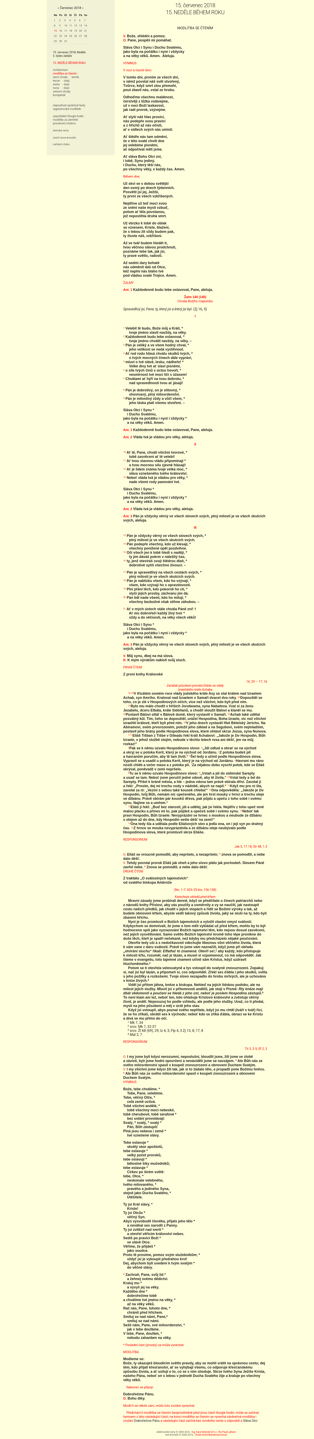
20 (80, 30)
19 (75, 30)
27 (80, 35)
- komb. (75, 77)
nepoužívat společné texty (69, 105)
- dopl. (66, 80)
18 (70, 30)
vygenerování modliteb (67, 109)
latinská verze (61, 130)
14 (85, 25)
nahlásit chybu (61, 144)
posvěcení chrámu (64, 123)
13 (80, 25)
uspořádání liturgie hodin (68, 116)
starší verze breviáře (64, 137)
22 (55, 35)
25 (70, 35)
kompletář (59, 95)
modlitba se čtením (65, 73)
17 (65, 30)
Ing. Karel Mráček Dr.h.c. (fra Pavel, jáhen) (213, 1432)
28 (85, 35)
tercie (56, 80)
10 (65, 25)
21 (85, 30)
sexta (56, 84)
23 (60, 35)
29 (55, 41)
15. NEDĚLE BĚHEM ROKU (69, 62)
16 (60, 30)
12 (75, 25)
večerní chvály (61, 91)
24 (65, 35)
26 (75, 35)
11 (70, 25)
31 (65, 41)
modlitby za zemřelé (65, 119)
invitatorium (60, 69)
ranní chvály (60, 77)
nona (56, 87)
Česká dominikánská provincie (211, 1434)
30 (60, 41)
